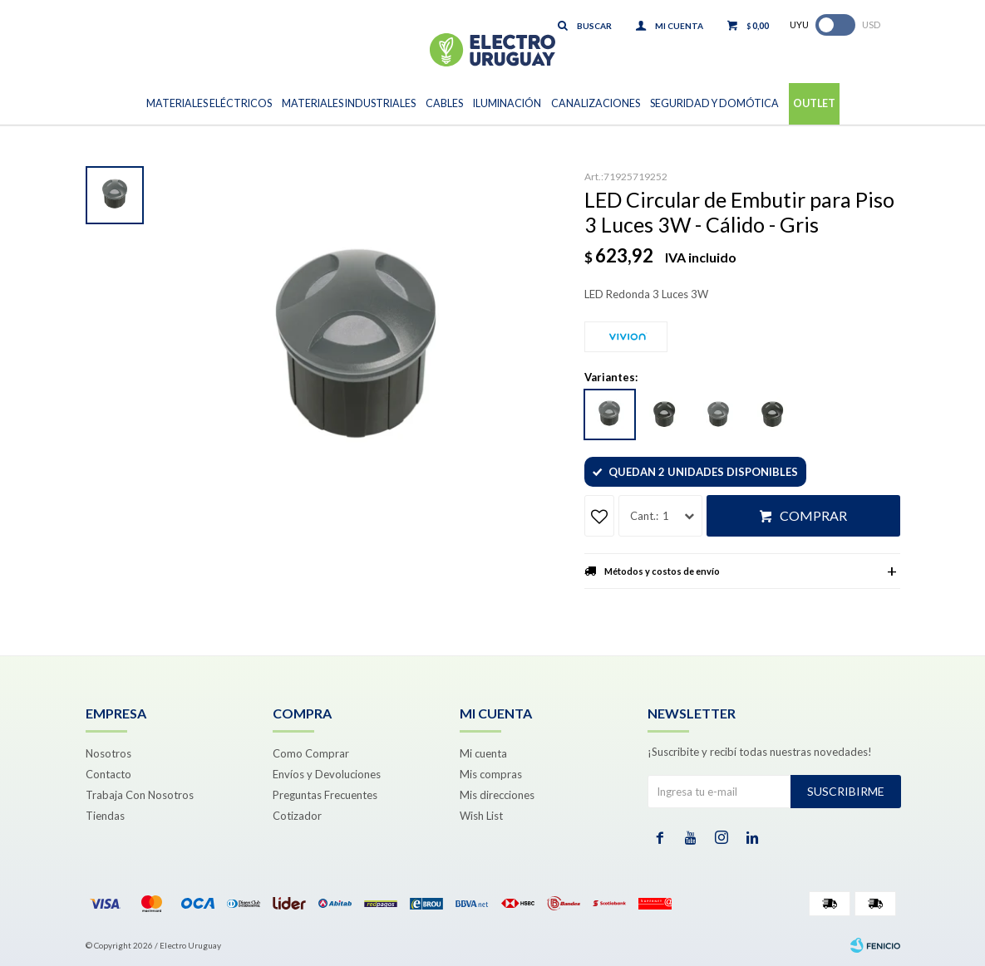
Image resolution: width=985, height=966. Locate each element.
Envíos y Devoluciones (327, 774)
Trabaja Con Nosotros (140, 795)
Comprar (813, 515)
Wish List (481, 815)
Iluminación (507, 103)
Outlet (814, 103)
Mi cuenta (483, 753)
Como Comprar (311, 753)
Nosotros (108, 753)
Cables (444, 103)
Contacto (108, 774)
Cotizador (297, 815)
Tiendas (105, 815)
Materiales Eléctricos (209, 103)
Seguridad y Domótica (714, 103)
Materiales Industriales (349, 103)
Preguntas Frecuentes (325, 795)
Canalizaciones (595, 103)
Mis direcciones (497, 795)
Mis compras (491, 774)
